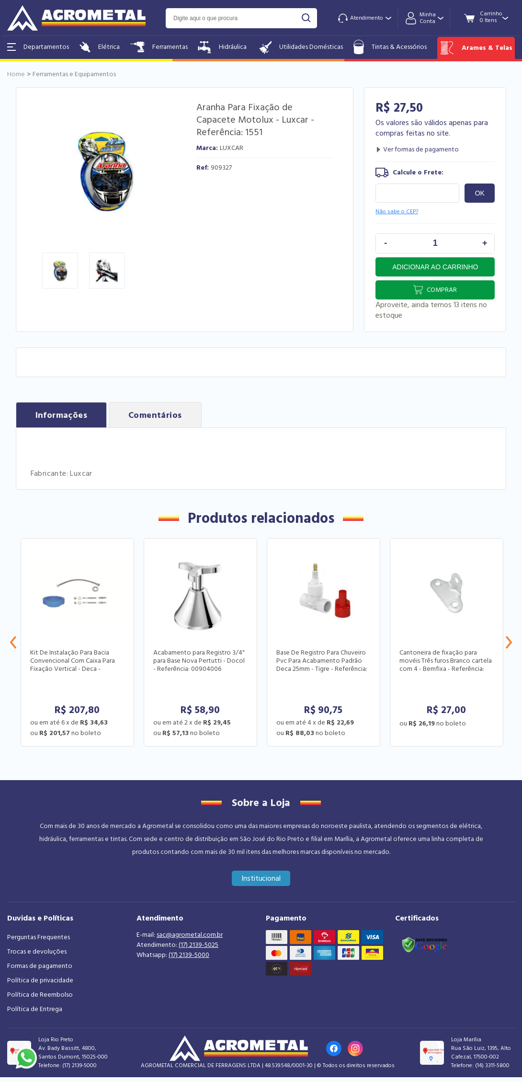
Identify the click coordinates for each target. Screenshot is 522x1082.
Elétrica (99, 47)
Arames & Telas (476, 48)
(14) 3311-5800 (492, 1065)
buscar (306, 18)
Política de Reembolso (40, 995)
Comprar (442, 290)
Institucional (261, 878)
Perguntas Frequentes (38, 937)
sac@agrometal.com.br (190, 935)
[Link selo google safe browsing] (424, 944)
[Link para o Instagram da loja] (355, 1048)
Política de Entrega (34, 1009)
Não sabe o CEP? (396, 211)
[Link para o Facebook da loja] (333, 1048)
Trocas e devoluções (37, 951)
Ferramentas (159, 47)
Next (509, 642)
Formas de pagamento (39, 966)
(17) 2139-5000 (189, 955)
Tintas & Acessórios (390, 47)
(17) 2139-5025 (198, 945)
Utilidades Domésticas (300, 47)
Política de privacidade (40, 980)
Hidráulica (222, 47)
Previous (13, 642)
